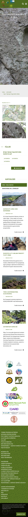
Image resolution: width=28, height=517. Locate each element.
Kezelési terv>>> (6, 102)
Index (3, 92)
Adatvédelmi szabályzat (6, 510)
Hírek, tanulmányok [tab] (7, 185)
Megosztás (18, 168)
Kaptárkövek (7, 158)
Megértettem (21, 514)
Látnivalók (8, 92)
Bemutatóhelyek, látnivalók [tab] (10, 188)
